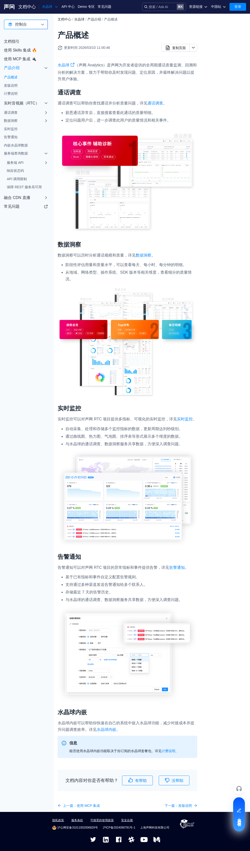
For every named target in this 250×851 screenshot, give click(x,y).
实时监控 (11, 129)
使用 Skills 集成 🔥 (20, 50)
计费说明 (11, 93)
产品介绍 (12, 68)
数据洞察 (11, 121)
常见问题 (104, 7)
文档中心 (27, 6)
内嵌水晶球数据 (16, 145)
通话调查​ (212, 30)
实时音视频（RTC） (21, 103)
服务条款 (77, 820)
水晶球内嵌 (106, 729)
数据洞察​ (212, 38)
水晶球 (79, 19)
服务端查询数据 (16, 153)
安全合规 (127, 820)
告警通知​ (212, 53)
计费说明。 (170, 751)
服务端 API (15, 163)
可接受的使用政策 (102, 820)
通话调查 (11, 112)
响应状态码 (15, 171)
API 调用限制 (17, 179)
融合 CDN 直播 (17, 198)
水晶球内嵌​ (213, 61)
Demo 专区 (86, 7)
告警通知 (11, 137)
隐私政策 (58, 820)
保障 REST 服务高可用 (24, 187)
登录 (237, 7)
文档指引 (12, 41)
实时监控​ (212, 46)
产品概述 (11, 77)
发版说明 (11, 85)
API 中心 (68, 7)
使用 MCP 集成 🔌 (20, 59)
